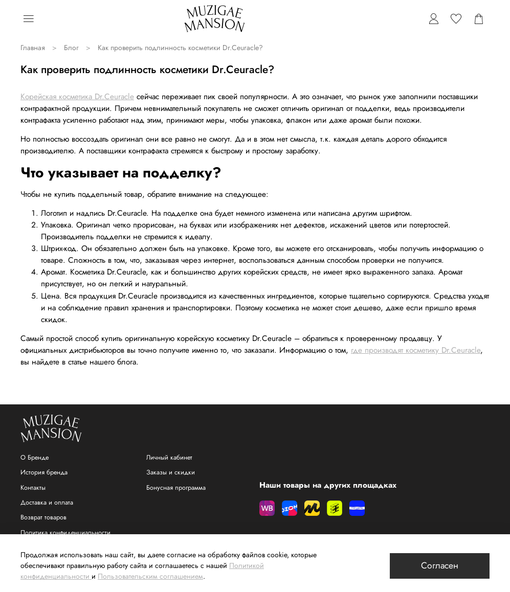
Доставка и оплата (46, 502)
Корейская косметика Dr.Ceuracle (77, 96)
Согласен (439, 565)
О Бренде (34, 457)
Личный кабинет (169, 457)
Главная (32, 47)
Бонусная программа (176, 487)
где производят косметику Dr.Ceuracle (415, 350)
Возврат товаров (43, 517)
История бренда (44, 472)
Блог (71, 47)
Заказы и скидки (170, 472)
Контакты (33, 487)
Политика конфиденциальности (65, 532)
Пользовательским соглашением (150, 576)
